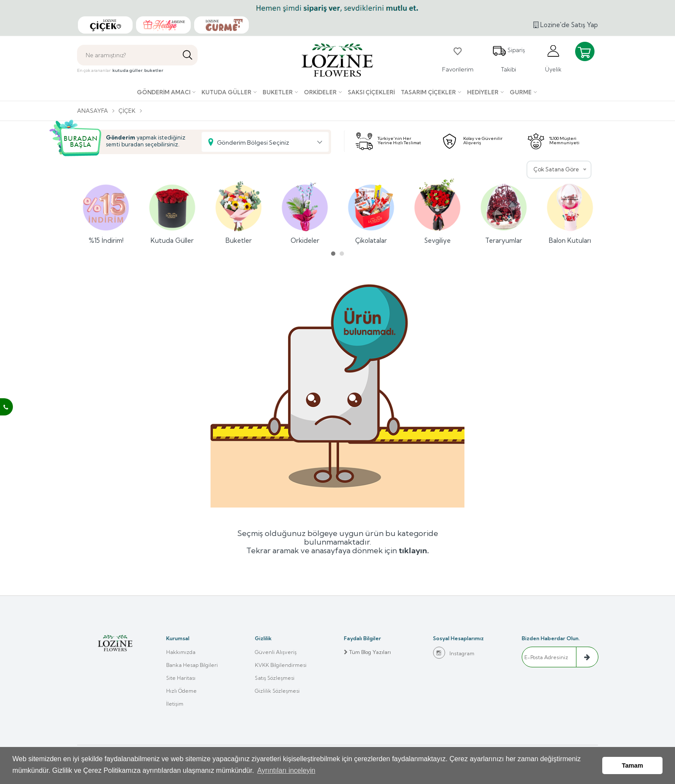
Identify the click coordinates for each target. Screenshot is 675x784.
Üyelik (553, 58)
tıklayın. (414, 550)
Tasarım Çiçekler (428, 92)
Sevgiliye (437, 212)
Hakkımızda (180, 652)
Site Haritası (180, 678)
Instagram (453, 653)
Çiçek (127, 110)
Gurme (521, 92)
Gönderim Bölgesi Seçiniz (253, 142)
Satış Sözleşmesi (274, 678)
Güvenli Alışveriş (276, 652)
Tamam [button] (632, 765)
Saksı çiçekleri (371, 92)
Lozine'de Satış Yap (565, 25)
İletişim (174, 703)
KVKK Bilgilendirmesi (281, 665)
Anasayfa (92, 110)
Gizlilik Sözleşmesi (277, 691)
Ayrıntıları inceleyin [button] (286, 770)
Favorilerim (458, 58)
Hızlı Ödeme (181, 691)
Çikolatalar (371, 212)
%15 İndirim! (106, 212)
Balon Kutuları (570, 212)
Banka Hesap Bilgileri (192, 665)
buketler (153, 70)
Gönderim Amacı (163, 92)
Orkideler (320, 92)
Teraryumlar (504, 212)
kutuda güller (127, 70)
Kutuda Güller (226, 92)
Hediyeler (483, 92)
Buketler (278, 92)
